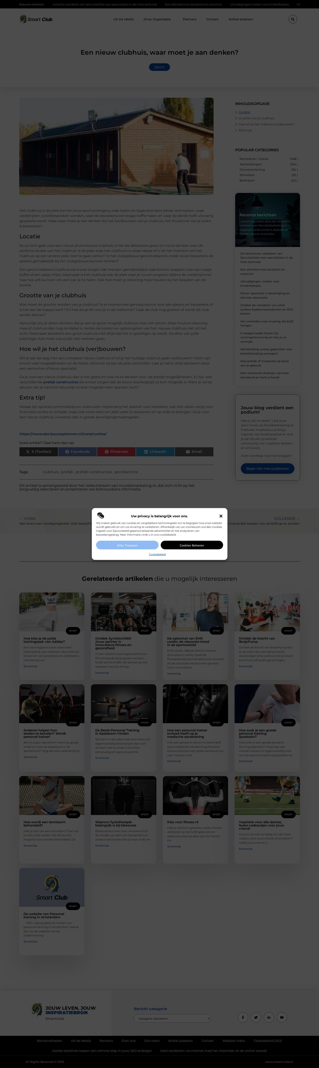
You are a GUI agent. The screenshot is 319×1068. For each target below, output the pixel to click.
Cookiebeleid (157, 554)
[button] (221, 516)
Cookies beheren (192, 545)
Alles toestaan (127, 545)
